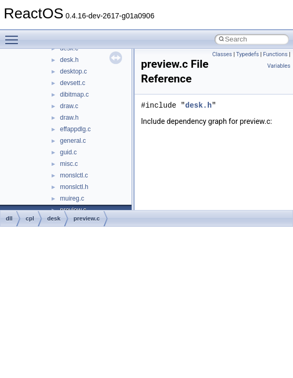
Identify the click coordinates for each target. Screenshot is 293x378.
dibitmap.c (74, 94)
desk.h (69, 60)
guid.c (68, 152)
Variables (278, 65)
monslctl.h (74, 187)
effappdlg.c (75, 129)
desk (53, 218)
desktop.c (73, 71)
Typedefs (247, 54)
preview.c (87, 218)
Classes (222, 54)
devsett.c (72, 83)
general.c (73, 140)
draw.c (69, 106)
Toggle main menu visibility (14, 35)
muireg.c (72, 198)
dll (9, 218)
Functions (275, 54)
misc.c (69, 163)
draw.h (69, 117)
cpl (30, 218)
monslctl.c (74, 175)
